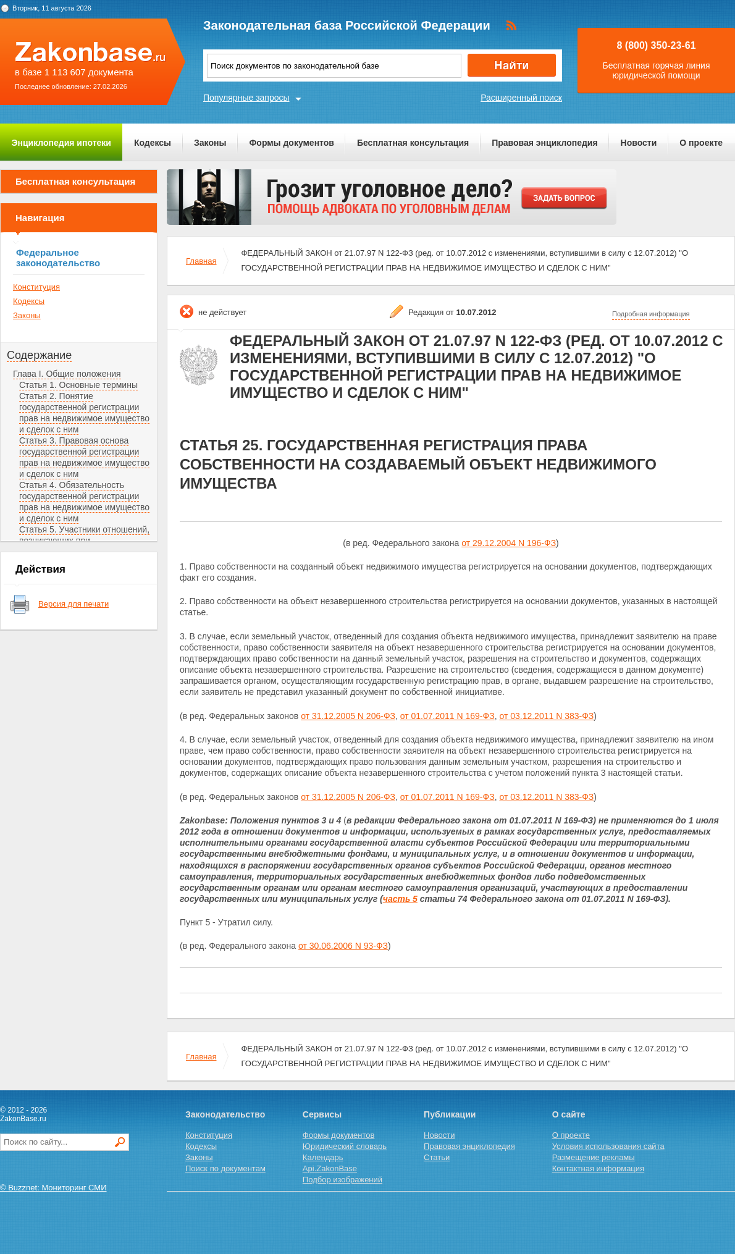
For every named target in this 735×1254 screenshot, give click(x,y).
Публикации (450, 1114)
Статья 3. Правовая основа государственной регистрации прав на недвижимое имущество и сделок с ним (84, 457)
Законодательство (225, 1114)
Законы (210, 143)
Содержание (39, 355)
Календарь (323, 1157)
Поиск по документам (225, 1168)
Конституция (36, 287)
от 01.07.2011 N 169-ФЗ (447, 716)
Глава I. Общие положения (67, 374)
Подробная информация (651, 314)
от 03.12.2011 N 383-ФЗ (546, 716)
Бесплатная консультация (413, 143)
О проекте (701, 143)
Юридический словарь (345, 1146)
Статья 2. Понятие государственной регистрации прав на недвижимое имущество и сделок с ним (84, 412)
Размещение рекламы (593, 1157)
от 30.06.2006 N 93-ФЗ (343, 946)
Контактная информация (598, 1168)
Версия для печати (73, 603)
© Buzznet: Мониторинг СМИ (53, 1187)
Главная (201, 261)
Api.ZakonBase (330, 1168)
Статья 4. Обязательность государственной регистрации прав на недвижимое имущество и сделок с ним (84, 501)
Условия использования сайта (608, 1146)
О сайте (569, 1114)
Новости (639, 143)
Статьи (437, 1157)
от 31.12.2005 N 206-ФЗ (348, 716)
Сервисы (322, 1114)
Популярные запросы (246, 98)
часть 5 (400, 899)
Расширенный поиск (521, 98)
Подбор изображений (342, 1179)
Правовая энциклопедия (544, 143)
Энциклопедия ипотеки (61, 143)
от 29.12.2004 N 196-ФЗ (508, 543)
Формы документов (291, 143)
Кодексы (152, 143)
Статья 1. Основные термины (78, 385)
